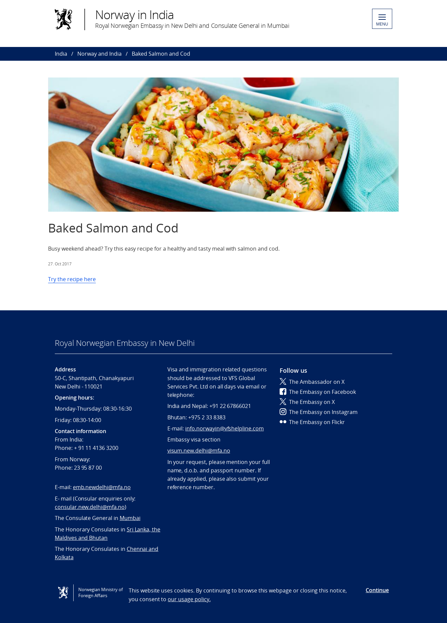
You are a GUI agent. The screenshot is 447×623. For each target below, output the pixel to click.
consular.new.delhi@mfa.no (90, 507)
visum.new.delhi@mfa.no (198, 450)
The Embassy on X (307, 402)
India (61, 53)
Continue (377, 590)
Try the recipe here (72, 279)
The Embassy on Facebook (318, 392)
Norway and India (99, 53)
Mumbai (130, 518)
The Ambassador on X (312, 381)
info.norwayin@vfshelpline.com (224, 428)
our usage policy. (189, 599)
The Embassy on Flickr (312, 422)
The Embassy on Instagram (319, 412)
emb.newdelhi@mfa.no (102, 487)
